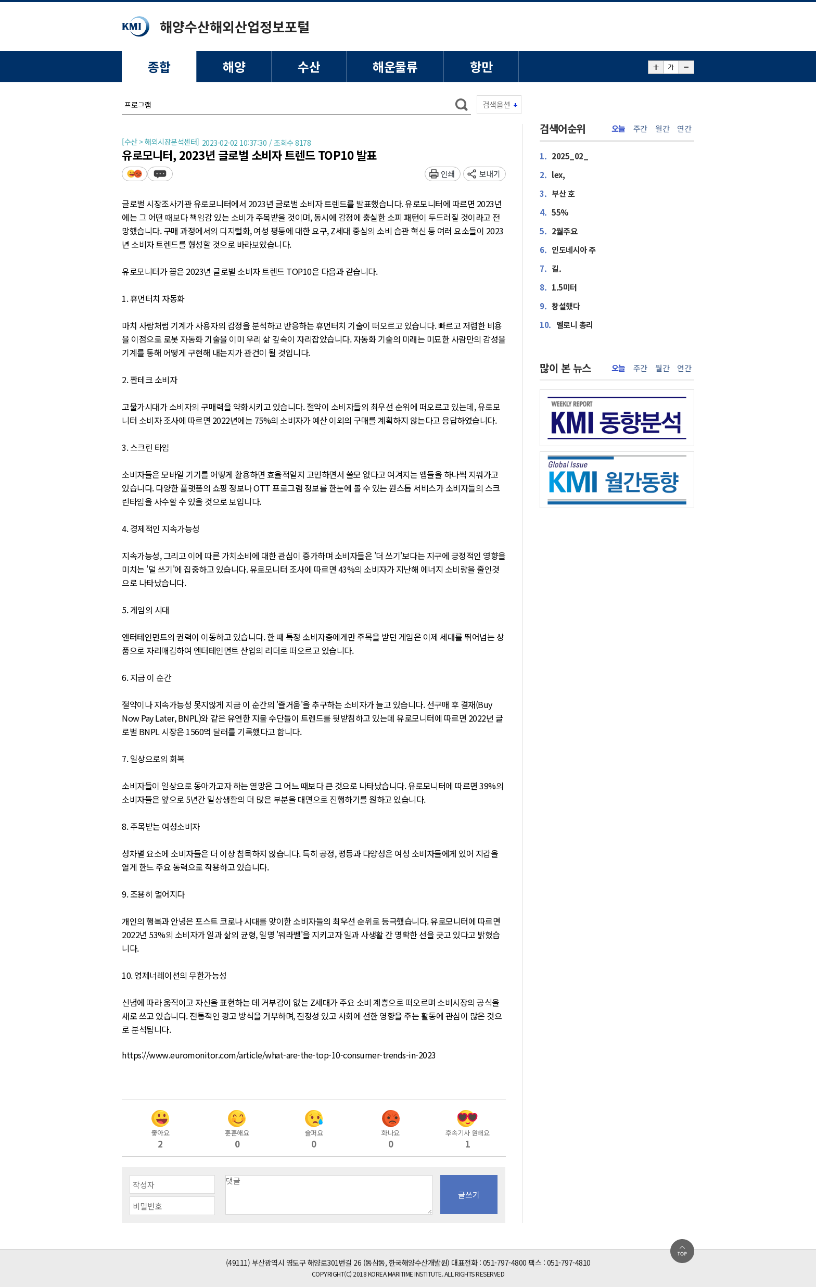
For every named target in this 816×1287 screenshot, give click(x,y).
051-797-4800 (505, 1262)
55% (554, 212)
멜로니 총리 (566, 324)
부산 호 (557, 193)
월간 (662, 128)
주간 (640, 128)
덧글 (160, 173)
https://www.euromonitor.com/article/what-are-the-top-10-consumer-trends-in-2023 (279, 1055)
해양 (234, 66)
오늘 (618, 128)
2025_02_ (564, 155)
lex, (552, 174)
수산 (309, 66)
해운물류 (395, 66)
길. (550, 268)
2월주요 (558, 230)
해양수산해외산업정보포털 (235, 26)
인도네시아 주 (568, 249)
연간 (684, 128)
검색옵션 (496, 104)
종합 (159, 66)
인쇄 (448, 173)
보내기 (490, 173)
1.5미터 (558, 287)
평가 (135, 173)
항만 (481, 66)
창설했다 (560, 305)
